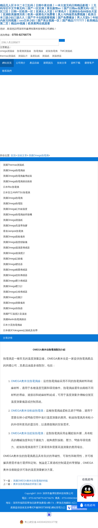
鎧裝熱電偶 (23, 447)
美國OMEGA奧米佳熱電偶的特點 (30, 480)
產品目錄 (34, 62)
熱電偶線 (54, 381)
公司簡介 (20, 62)
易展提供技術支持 (19, 507)
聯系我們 (7, 71)
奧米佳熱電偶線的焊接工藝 (27, 484)
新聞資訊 (48, 62)
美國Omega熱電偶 (38, 155)
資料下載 (75, 62)
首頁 (13, 155)
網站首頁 (7, 62)
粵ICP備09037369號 (40, 507)
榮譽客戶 (89, 62)
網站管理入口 (58, 507)
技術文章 (62, 62)
